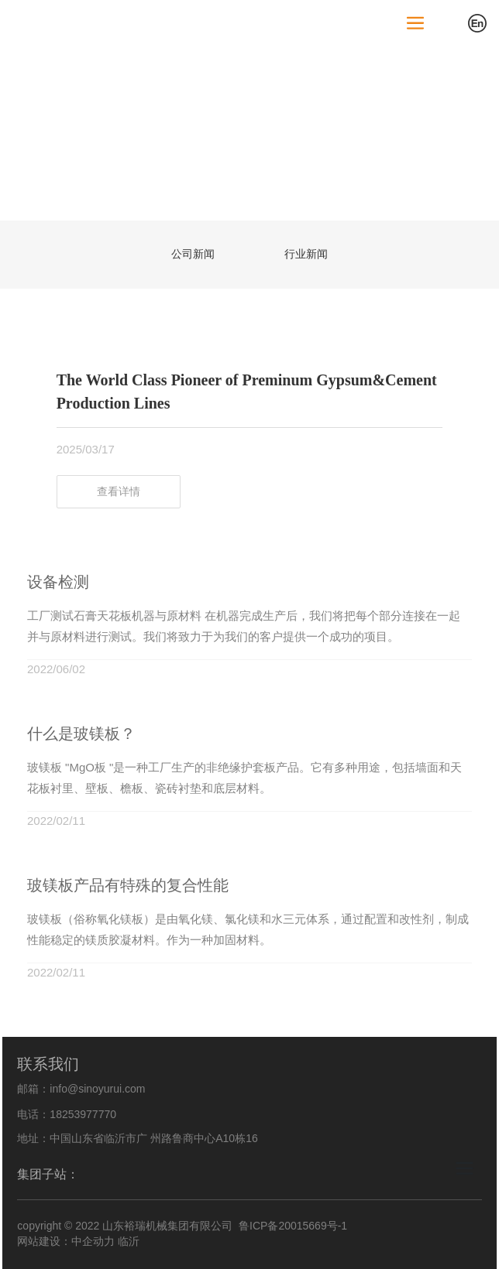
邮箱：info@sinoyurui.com (81, 1089)
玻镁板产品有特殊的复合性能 (128, 885)
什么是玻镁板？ (81, 733)
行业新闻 (306, 254)
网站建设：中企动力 (66, 1241)
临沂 (128, 1241)
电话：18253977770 (66, 1114)
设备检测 (58, 581)
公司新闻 (193, 254)
